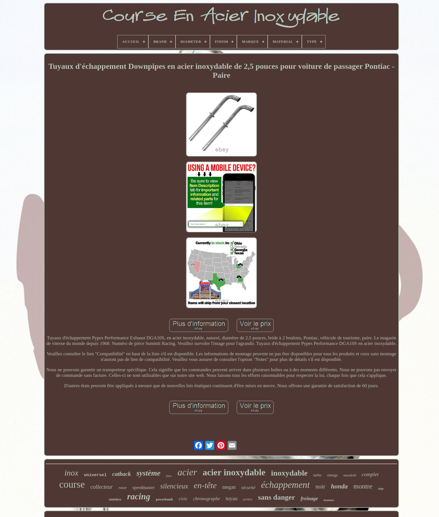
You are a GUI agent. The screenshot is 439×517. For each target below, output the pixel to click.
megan (229, 487)
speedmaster (143, 487)
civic (183, 498)
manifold (349, 475)
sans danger (276, 497)
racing (138, 496)
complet (370, 474)
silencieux (174, 486)
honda (339, 486)
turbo (317, 475)
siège (381, 488)
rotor (122, 487)
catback (121, 474)
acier (187, 472)
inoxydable (289, 473)
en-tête (205, 485)
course (72, 484)
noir (320, 486)
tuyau (231, 498)
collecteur (101, 487)
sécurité (248, 487)
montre (362, 486)
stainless (115, 499)
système (148, 473)
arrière (248, 499)
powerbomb (164, 499)
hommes (329, 500)
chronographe (206, 498)
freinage (309, 498)
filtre (169, 476)
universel (95, 475)
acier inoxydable (234, 472)
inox (71, 472)
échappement (285, 485)
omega (332, 475)
